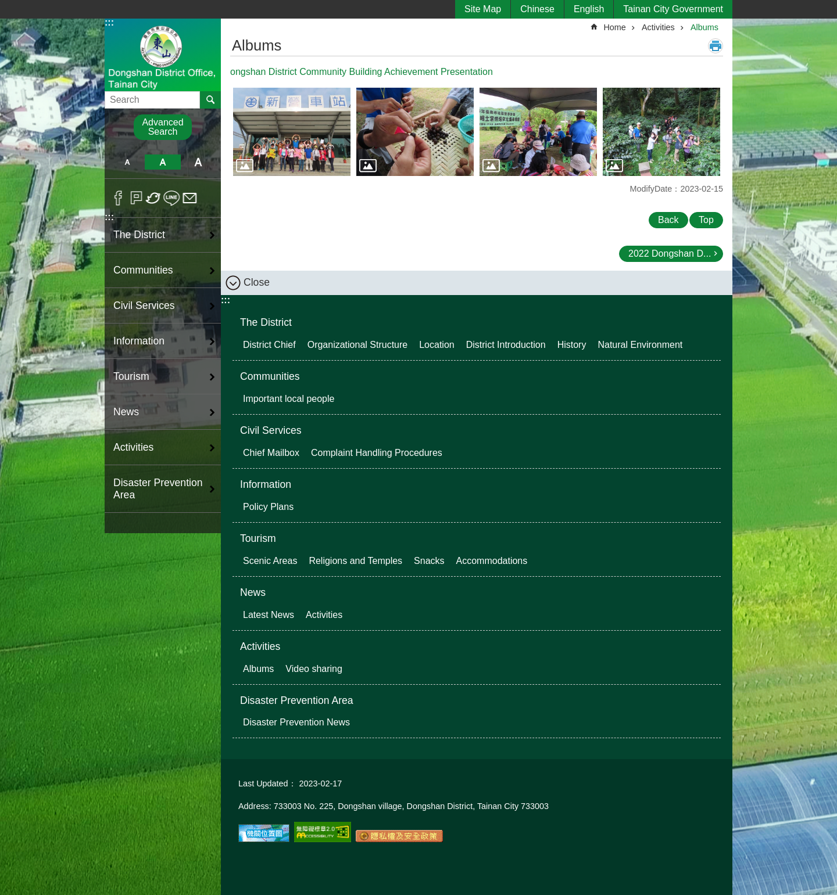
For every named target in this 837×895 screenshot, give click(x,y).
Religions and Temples (355, 561)
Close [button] (257, 282)
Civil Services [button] (144, 305)
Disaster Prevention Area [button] (158, 489)
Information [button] (138, 341)
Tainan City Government (673, 9)
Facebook (118, 198)
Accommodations (492, 561)
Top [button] (706, 220)
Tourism (258, 538)
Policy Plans (268, 507)
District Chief (269, 345)
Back (668, 220)
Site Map (482, 9)
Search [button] (210, 100)
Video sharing (313, 669)
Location (437, 345)
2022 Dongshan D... (669, 253)
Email (190, 198)
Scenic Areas (270, 561)
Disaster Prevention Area (296, 700)
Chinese (537, 9)
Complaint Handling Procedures (376, 453)
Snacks (429, 561)
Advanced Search (162, 126)
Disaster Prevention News (296, 722)
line (172, 198)
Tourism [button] (131, 376)
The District (266, 322)
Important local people (288, 399)
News (253, 592)
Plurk (136, 198)
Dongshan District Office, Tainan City (163, 54)
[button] (291, 132)
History (571, 345)
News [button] (126, 412)
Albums (704, 27)
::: (109, 22)
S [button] (127, 162)
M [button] (162, 162)
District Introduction (506, 345)
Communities (270, 376)
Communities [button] (143, 270)
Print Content (715, 45)
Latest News (268, 615)
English (589, 9)
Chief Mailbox (271, 453)
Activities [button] (133, 447)
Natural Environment (640, 345)
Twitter (154, 198)
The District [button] (139, 234)
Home (614, 27)
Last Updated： (267, 783)
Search (119, 96)
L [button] (198, 162)
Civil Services (271, 430)
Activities (658, 27)
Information (265, 484)
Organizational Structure (357, 345)
